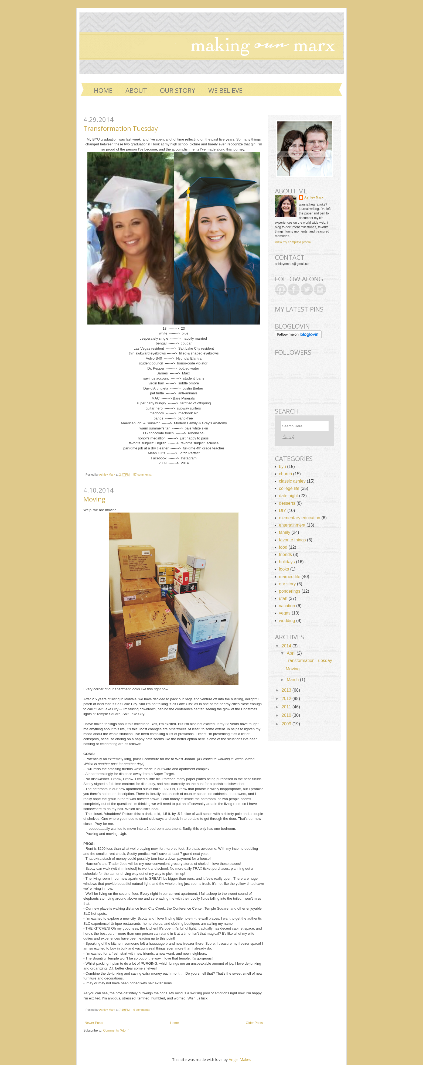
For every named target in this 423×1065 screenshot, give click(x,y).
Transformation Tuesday (120, 128)
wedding (287, 620)
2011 (287, 707)
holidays (287, 561)
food (283, 547)
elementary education (299, 518)
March (293, 679)
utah (283, 598)
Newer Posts (94, 1023)
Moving (94, 498)
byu (282, 466)
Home (103, 90)
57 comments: (142, 474)
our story (287, 584)
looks (284, 569)
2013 (287, 690)
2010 (287, 715)
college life (289, 488)
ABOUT (136, 90)
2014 (287, 646)
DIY (282, 510)
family (284, 532)
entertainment (292, 525)
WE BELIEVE (225, 90)
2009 (287, 724)
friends (285, 554)
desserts (287, 503)
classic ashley (292, 481)
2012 (287, 698)
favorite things (292, 540)
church (285, 474)
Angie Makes (240, 1059)
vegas (285, 613)
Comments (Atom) (116, 1030)
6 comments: (142, 1009)
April (291, 653)
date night (288, 495)
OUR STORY (177, 90)
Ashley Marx (107, 474)
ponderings (289, 591)
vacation (287, 605)
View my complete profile (293, 242)
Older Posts (254, 1023)
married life (289, 576)
